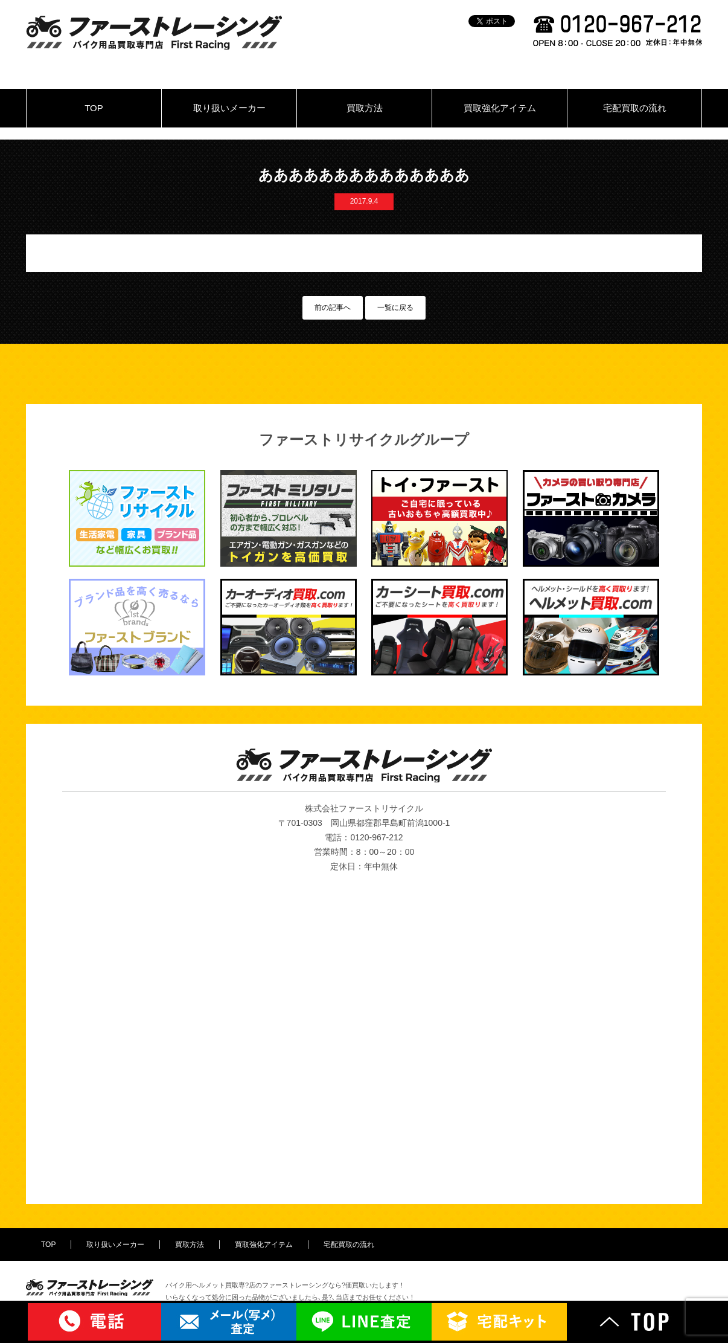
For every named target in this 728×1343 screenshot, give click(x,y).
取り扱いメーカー (229, 108)
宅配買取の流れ (634, 108)
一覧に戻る (395, 307)
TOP (94, 108)
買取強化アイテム (500, 108)
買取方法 (364, 108)
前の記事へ (333, 307)
